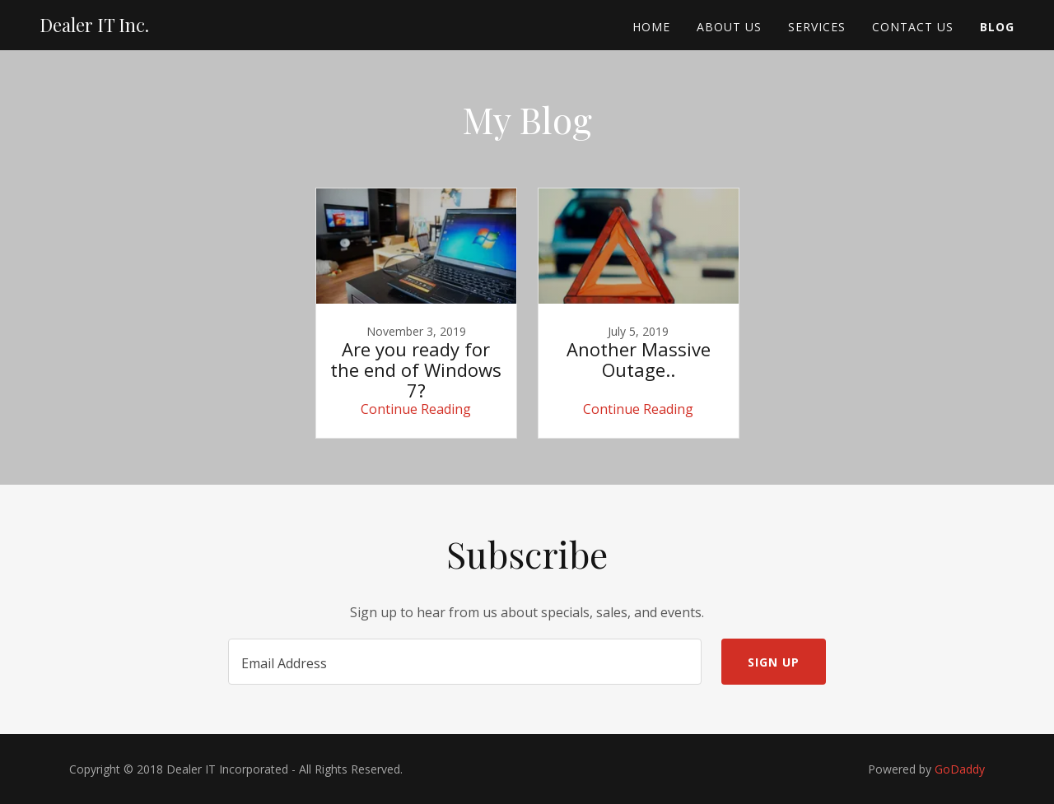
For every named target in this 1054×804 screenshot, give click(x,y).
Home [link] (651, 27)
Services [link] (817, 27)
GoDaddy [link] (960, 769)
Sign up (774, 662)
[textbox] (464, 662)
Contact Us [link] (913, 27)
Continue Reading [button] (416, 409)
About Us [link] (729, 27)
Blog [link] (997, 27)
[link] (94, 27)
